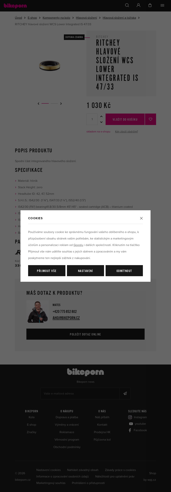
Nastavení (85, 271)
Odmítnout (124, 271)
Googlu (78, 245)
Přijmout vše (46, 271)
